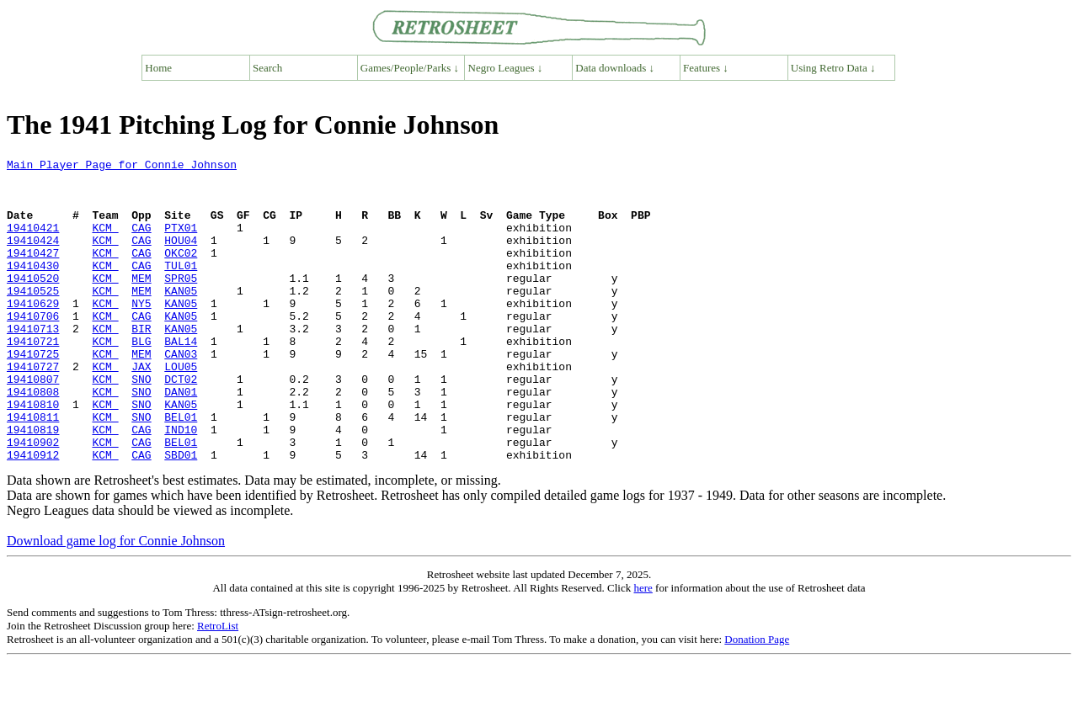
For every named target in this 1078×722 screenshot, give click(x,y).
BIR (141, 363)
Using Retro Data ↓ (833, 67)
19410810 (33, 454)
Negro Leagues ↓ (505, 67)
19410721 (33, 378)
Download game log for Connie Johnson (116, 601)
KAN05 (180, 318)
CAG (141, 242)
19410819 (33, 484)
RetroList (217, 686)
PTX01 (180, 242)
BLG (141, 378)
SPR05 (180, 303)
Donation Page (756, 699)
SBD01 (180, 515)
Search (267, 67)
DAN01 (180, 439)
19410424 (33, 257)
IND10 (180, 484)
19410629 (33, 333)
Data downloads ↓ (614, 67)
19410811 (33, 469)
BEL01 (180, 469)
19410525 (33, 318)
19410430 (33, 287)
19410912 (33, 515)
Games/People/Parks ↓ (409, 67)
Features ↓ (705, 67)
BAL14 (180, 378)
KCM (105, 242)
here (642, 648)
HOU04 (180, 257)
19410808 (33, 439)
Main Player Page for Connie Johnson (122, 166)
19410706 (33, 348)
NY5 (141, 333)
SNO (141, 424)
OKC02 (180, 272)
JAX (141, 409)
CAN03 (180, 393)
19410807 (33, 424)
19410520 (33, 303)
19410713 (33, 363)
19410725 (33, 393)
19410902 (33, 499)
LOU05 (180, 409)
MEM (141, 303)
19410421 (33, 242)
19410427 (33, 272)
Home (158, 67)
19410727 (33, 409)
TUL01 (180, 287)
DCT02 (180, 424)
